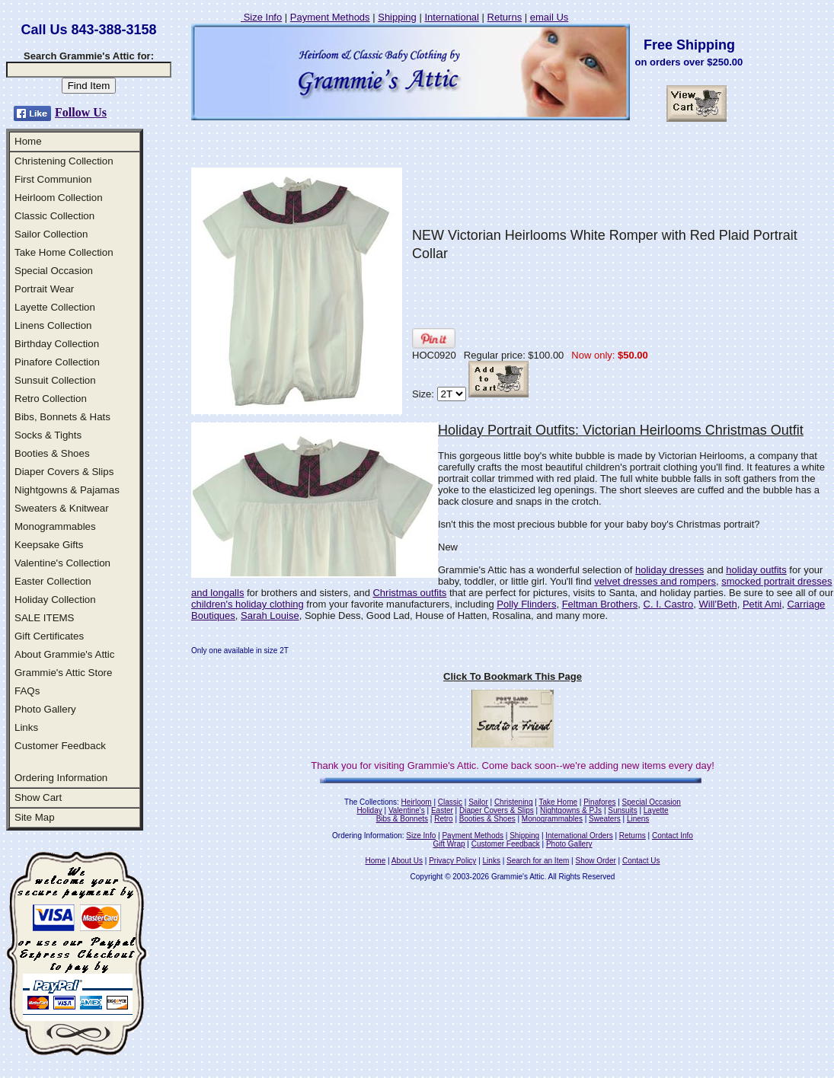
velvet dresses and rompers (655, 581)
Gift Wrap (449, 844)
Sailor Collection (51, 234)
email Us (549, 17)
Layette (656, 810)
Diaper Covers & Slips (63, 471)
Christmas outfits (409, 592)
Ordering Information (60, 777)
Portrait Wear (44, 289)
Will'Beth (718, 604)
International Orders (578, 835)
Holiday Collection (55, 599)
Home (28, 141)
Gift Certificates (49, 636)
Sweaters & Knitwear (61, 508)
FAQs (27, 691)
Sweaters (605, 819)
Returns (504, 17)
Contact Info (672, 835)
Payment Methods (330, 17)
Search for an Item (537, 860)
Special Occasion (53, 270)
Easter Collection (52, 581)
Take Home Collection (63, 252)
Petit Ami (762, 604)
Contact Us (641, 860)
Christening (513, 802)
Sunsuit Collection (55, 380)
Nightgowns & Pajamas (67, 490)
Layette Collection (54, 307)
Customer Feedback (60, 745)
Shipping (397, 17)
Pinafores (599, 802)
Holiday (369, 810)
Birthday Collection (56, 343)
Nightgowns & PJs (571, 810)
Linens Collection (53, 325)
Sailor (478, 802)
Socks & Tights (47, 435)
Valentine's (406, 810)
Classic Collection (54, 216)
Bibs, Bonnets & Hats (62, 417)
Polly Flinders (526, 604)
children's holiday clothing (247, 604)
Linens (638, 819)
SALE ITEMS (44, 618)
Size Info (261, 17)
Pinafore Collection (57, 362)
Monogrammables (55, 526)
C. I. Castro (669, 604)
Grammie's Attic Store (63, 672)
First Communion (52, 179)
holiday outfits (756, 570)
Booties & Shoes (52, 453)
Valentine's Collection (62, 563)
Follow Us (81, 112)
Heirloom (416, 802)
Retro (443, 819)
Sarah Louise (270, 615)
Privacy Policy (452, 860)
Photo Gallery (45, 709)
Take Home (557, 802)
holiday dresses (669, 570)
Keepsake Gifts (48, 544)
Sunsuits (622, 810)
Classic (450, 802)
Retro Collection (50, 398)
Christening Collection (63, 161)
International (451, 17)
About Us (407, 860)
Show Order (595, 860)
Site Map (34, 817)
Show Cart (38, 797)
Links (26, 727)
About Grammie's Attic (64, 654)
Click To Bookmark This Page (512, 676)
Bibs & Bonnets (402, 819)
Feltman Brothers (600, 604)
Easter (442, 810)
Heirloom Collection (58, 197)
